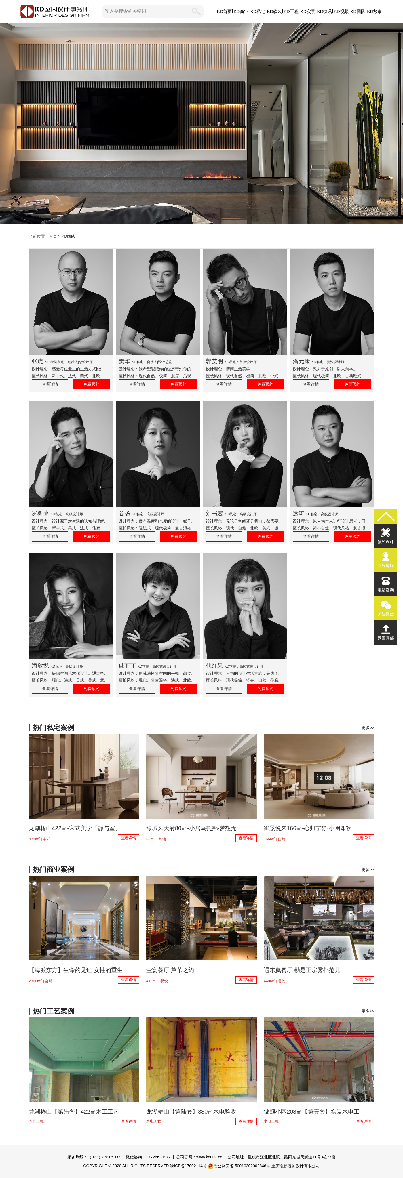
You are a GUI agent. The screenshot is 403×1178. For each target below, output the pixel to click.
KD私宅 (257, 11)
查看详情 (50, 384)
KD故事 (374, 11)
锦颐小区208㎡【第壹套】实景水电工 (312, 1111)
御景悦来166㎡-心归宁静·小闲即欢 (308, 828)
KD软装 (274, 11)
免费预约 (91, 384)
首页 (53, 236)
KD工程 (291, 11)
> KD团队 (66, 236)
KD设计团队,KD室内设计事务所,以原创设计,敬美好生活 (201, 123)
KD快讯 (324, 11)
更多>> (368, 727)
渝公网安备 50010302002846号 (239, 1166)
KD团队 (357, 11)
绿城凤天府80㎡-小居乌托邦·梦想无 (191, 828)
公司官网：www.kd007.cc (199, 1157)
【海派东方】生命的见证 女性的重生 (76, 970)
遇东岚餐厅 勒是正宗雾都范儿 (302, 970)
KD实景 (308, 11)
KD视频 (341, 11)
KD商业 (241, 11)
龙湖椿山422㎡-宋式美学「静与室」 (75, 828)
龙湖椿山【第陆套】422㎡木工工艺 (74, 1111)
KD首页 (224, 11)
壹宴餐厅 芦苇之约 (170, 970)
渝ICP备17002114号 (188, 1166)
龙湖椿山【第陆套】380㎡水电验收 (191, 1111)
